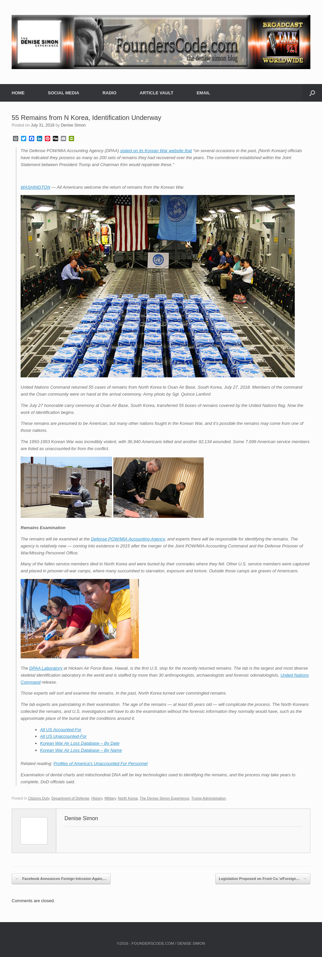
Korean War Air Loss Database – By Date (80, 743)
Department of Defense (70, 798)
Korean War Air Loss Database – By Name (81, 750)
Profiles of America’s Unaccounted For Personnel (101, 763)
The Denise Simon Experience (164, 798)
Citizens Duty (38, 798)
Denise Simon (73, 125)
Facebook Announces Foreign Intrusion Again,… (61, 879)
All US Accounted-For (61, 729)
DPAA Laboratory (45, 668)
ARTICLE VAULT (156, 92)
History (97, 798)
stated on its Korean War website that (156, 150)
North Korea (128, 798)
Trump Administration (208, 798)
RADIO (109, 92)
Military (110, 798)
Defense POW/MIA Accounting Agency (128, 538)
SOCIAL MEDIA (63, 92)
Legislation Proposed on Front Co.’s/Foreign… (263, 879)
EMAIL (203, 92)
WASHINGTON (35, 187)
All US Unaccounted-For (63, 736)
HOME (18, 92)
